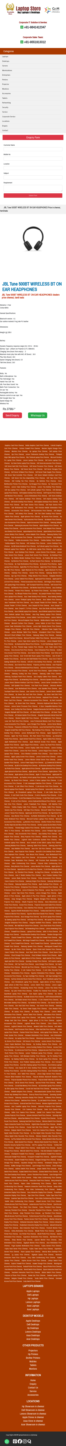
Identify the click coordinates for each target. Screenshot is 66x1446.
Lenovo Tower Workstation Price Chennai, (18, 626)
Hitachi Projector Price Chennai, (33, 902)
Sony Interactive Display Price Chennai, (40, 1192)
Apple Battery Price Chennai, (53, 531)
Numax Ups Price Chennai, (37, 1275)
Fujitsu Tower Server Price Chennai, (41, 1249)
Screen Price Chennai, (26, 905)
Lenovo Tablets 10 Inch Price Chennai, (48, 623)
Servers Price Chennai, (38, 573)
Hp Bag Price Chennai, (42, 872)
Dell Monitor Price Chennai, (20, 588)
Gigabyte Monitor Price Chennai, (35, 1243)
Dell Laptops (33, 1294)
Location (6, 164)
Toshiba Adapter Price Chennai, (15, 543)
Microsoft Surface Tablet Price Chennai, (37, 638)
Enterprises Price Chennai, (29, 887)
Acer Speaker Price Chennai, (48, 688)
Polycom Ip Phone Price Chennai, (16, 1275)
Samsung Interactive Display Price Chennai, (29, 1097)
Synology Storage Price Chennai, (37, 961)
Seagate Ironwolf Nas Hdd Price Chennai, (18, 730)
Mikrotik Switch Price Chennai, (30, 1151)
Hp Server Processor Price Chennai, (16, 671)
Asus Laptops (33, 1305)
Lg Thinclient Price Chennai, (51, 1213)
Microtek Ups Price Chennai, (31, 967)
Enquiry (4, 126)
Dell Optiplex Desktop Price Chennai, (31, 493)
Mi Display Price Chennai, (41, 1012)
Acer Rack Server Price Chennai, (37, 952)
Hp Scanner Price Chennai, (48, 564)
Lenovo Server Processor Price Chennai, (24, 706)
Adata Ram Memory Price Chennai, (29, 1118)
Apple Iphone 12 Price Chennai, (50, 982)
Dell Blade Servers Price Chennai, (26, 1000)
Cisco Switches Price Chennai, (34, 908)
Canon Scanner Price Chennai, (15, 881)
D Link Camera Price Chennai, (31, 970)
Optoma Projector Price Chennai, (15, 1115)
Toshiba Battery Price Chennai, (51, 540)
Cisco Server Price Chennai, (14, 908)
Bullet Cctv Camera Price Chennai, (24, 1112)
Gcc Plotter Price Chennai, (27, 1234)
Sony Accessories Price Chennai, (22, 537)
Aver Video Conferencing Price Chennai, (41, 1189)
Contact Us (33, 1387)
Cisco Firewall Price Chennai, (20, 943)
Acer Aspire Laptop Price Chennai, (41, 994)
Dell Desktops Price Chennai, (36, 543)
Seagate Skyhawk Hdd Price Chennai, (17, 712)
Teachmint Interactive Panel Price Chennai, (26, 1272)
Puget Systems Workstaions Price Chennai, (26, 1246)
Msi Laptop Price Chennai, (53, 920)
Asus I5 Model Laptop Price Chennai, (50, 611)
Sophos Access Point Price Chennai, (34, 1260)
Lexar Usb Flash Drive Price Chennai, (17, 721)
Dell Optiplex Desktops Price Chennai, (46, 502)
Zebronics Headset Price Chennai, (51, 668)
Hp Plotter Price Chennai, (13, 768)
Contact (5, 130)
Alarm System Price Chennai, (24, 1142)
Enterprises (6, 75)
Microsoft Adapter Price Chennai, (29, 620)
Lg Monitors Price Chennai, (32, 822)
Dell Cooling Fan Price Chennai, (24, 481)
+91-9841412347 (35, 27)
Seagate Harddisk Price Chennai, (41, 923)
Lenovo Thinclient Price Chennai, (37, 1175)
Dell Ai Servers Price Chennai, (25, 1083)
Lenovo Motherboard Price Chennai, (34, 733)
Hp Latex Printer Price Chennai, (21, 991)
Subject (6, 173)
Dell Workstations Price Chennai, (23, 508)
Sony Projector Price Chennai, (14, 929)
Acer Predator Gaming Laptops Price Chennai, (35, 1062)
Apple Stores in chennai (33, 1417)
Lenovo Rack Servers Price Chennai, (37, 555)
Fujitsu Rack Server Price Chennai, (16, 1249)
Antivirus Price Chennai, (12, 1100)
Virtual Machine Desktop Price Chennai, (33, 934)
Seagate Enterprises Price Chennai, (17, 923)
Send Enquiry (12, 415)
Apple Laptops (33, 1291)
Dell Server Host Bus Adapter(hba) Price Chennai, (29, 478)
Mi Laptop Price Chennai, (21, 1012)
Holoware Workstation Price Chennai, (37, 1035)
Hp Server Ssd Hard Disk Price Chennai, (29, 694)
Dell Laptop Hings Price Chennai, (15, 585)
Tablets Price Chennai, (12, 517)
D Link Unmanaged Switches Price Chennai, (37, 783)
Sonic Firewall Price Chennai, (40, 943)
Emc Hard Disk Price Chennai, (25, 1006)
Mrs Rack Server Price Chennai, (41, 736)
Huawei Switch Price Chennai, (28, 1172)
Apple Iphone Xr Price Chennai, (32, 958)
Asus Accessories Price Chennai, (26, 834)
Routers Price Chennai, (48, 1118)
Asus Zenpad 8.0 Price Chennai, (39, 605)
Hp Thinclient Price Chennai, (24, 872)
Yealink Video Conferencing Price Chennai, (20, 1201)
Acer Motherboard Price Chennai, (26, 688)
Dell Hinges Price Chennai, (52, 582)
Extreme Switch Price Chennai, (48, 1172)
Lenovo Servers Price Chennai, (46, 552)
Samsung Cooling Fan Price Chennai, (25, 674)
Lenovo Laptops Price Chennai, (33, 460)
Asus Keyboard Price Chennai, (15, 854)
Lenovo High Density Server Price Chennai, (47, 626)
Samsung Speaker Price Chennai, (32, 946)
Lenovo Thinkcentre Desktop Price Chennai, (40, 454)
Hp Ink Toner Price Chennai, (38, 671)
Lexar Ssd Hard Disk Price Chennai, (50, 727)
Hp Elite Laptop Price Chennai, (15, 1089)
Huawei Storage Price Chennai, (43, 1263)
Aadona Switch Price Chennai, (25, 1169)
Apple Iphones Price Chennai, (31, 517)
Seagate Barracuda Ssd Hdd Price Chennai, (47, 709)
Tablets (4, 98)
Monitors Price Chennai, (20, 451)
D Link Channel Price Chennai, (49, 1000)
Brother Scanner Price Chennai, (51, 828)
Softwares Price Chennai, (53, 1097)
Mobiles (33, 1361)
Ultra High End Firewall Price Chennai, (45, 937)
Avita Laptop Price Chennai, (49, 1032)
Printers (5, 80)
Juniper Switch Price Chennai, (47, 1169)
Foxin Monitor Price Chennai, (14, 1269)
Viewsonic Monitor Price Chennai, (15, 914)
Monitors (5, 89)
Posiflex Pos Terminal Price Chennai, (45, 991)
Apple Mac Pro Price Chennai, (29, 567)
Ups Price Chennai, (18, 454)
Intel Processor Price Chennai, (25, 1029)
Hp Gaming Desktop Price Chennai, (23, 1059)
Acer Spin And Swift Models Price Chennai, (34, 659)
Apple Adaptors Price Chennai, (49, 525)
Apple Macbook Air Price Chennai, (33, 570)
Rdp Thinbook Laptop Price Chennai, (38, 457)
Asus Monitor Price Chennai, (20, 816)
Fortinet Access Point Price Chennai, (41, 1216)
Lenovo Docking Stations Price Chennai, (39, 1047)
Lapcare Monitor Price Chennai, (46, 1240)
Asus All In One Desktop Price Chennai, (48, 851)
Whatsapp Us (38, 415)
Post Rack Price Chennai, (40, 685)
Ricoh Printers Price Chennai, (15, 1053)
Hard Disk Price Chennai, (32, 629)
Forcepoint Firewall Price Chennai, (39, 1157)
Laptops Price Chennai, (34, 931)
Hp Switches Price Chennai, (47, 481)
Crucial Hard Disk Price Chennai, (38, 1127)
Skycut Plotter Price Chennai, (52, 1266)
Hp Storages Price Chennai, (38, 484)
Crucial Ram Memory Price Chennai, (26, 1086)
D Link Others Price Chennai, (25, 786)
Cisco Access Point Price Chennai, (22, 650)
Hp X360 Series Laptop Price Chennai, (39, 549)
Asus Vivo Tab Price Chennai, (42, 848)
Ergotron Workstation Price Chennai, (43, 973)
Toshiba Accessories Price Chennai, (28, 540)
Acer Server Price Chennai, (23, 665)
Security (5, 107)
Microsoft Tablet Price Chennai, (51, 810)
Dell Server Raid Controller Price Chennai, (19, 475)
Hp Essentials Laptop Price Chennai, (50, 1086)
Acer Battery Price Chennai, (13, 531)
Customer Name (9, 145)
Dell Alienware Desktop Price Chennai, (33, 1056)
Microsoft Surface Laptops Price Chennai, (41, 819)
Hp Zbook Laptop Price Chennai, (47, 1059)
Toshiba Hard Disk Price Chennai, (50, 911)
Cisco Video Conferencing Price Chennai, (48, 1198)
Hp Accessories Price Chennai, (34, 519)
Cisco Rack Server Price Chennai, (50, 926)
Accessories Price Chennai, (20, 511)
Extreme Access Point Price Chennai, (16, 1204)
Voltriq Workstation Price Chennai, (22, 1231)
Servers (5, 66)
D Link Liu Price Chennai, (19, 801)
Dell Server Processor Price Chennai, (42, 466)
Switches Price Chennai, (29, 1100)
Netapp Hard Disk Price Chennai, (16, 1020)
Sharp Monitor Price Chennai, (23, 1240)
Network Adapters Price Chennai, (22, 1092)
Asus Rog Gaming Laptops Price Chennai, (47, 614)
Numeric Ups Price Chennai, (14, 810)
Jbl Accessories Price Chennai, (47, 857)
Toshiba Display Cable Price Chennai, (25, 807)
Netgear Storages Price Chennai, (45, 899)
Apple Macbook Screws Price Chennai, (43, 742)
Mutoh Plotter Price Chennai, (47, 1234)
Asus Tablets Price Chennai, (52, 600)
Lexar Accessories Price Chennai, (15, 724)
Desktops (5, 61)
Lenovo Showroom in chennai (33, 1413)
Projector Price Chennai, (49, 967)
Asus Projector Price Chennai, (25, 851)
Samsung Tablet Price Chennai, (37, 846)
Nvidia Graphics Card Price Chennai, (37, 445)
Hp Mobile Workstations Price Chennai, (44, 816)
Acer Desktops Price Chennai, (25, 552)
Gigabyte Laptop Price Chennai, (43, 1255)
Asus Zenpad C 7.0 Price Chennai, (26, 608)
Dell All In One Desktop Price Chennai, (40, 662)
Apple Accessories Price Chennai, (38, 522)
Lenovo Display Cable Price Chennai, (37, 748)
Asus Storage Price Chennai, (30, 917)
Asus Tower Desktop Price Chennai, (35, 597)
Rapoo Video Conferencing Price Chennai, (36, 1183)
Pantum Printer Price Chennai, (30, 1032)
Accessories (6, 94)
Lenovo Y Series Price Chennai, (15, 813)
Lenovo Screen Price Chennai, (46, 757)
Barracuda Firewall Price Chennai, (16, 1157)
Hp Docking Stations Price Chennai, (45, 1044)
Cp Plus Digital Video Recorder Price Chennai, (46, 1133)
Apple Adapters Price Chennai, (33, 531)
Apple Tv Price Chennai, (43, 774)
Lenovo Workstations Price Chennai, (36, 496)
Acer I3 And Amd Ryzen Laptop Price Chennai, (35, 656)
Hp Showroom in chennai (33, 1406)
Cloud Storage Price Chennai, (21, 955)
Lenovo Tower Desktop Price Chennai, (24, 487)
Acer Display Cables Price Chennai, (46, 677)
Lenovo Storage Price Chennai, (46, 893)
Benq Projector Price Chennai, (31, 837)
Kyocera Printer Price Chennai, (46, 1083)
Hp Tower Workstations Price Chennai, (27, 564)
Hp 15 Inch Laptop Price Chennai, (50, 917)
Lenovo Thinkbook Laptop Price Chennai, (39, 1053)
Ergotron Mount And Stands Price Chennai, (41, 914)
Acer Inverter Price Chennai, (36, 691)
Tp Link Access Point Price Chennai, (26, 1050)
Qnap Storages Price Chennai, (22, 899)
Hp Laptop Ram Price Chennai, (25, 1038)
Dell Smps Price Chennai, (32, 810)
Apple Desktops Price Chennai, (49, 884)
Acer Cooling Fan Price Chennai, (22, 709)
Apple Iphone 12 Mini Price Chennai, (17, 985)
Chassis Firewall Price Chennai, (21, 937)
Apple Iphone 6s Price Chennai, (51, 768)
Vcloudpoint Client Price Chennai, (50, 632)
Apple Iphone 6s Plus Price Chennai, (16, 771)
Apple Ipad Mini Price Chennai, (15, 961)
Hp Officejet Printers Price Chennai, (26, 594)
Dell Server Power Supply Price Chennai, (48, 472)
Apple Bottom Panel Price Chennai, (31, 739)
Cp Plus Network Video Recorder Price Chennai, (26, 1139)
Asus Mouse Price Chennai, (35, 854)
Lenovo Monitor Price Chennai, (41, 866)
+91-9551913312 (35, 42)
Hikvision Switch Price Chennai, (52, 1121)
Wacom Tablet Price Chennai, (33, 1014)
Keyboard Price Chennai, (51, 697)
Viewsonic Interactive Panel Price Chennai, (38, 1186)
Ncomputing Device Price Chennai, (32, 988)
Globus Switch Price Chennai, (51, 1272)
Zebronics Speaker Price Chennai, (50, 680)
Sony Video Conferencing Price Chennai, (42, 1258)
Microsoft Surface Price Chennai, (23, 623)
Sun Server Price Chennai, (46, 1006)
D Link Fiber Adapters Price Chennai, (30, 798)
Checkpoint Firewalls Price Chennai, (23, 1154)
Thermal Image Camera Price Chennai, (27, 828)
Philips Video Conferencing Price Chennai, (47, 1177)
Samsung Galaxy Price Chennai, (44, 635)
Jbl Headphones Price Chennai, (51, 718)
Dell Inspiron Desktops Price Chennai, (29, 499)
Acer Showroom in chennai (33, 1424)
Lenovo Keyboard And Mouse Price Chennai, (42, 801)
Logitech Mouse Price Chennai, (36, 1023)
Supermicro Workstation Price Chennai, (36, 1237)
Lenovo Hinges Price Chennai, (48, 751)
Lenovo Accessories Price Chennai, (31, 528)
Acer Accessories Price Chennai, (15, 522)
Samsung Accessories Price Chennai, (27, 525)
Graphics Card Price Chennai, (15, 445)
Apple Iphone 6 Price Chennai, (31, 768)
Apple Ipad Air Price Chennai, (52, 958)
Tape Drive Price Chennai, (36, 1195)
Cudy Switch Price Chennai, (32, 1281)
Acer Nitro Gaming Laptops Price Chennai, (33, 1065)
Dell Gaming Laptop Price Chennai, (49, 1017)
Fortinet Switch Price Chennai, (21, 1177)
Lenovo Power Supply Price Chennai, (32, 763)
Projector (5, 84)
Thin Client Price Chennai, (29, 1207)
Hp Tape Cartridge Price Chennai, (34, 976)
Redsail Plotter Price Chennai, (32, 1266)
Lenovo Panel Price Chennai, (14, 748)
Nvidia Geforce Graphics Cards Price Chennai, (26, 697)
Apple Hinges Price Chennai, (30, 745)
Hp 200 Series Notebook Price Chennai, (23, 546)
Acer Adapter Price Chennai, (52, 528)
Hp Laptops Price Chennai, (39, 451)
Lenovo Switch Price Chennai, (41, 985)
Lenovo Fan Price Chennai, (29, 751)
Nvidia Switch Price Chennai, (46, 1148)
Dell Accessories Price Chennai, (42, 511)
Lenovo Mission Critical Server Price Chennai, (40, 760)
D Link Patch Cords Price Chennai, (22, 795)
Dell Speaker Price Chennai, (21, 685)
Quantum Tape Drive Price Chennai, (22, 1198)
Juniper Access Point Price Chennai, (41, 1204)
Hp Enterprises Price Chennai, (48, 887)
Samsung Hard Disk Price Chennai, (30, 1121)
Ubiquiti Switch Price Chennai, (25, 1148)
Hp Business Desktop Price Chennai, (50, 765)
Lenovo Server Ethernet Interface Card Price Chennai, (22, 683)
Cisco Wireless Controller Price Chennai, (34, 754)
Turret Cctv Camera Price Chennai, (43, 1130)
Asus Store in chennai (33, 1421)
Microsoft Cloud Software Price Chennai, (18, 635)
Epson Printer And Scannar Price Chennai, (47, 949)
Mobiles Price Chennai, (50, 837)
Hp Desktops (33, 1328)
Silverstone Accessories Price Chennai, (48, 1038)
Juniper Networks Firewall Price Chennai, (48, 1154)
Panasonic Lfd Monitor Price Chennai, (27, 727)
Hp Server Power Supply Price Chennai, (34, 1009)
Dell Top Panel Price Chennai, (24, 964)
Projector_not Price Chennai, (42, 665)
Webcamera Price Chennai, (52, 1014)
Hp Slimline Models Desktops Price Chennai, (27, 558)
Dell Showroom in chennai (33, 1410)
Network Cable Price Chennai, (44, 1026)
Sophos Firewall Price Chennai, (21, 1263)
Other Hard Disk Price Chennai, (46, 1029)
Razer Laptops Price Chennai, (31, 1252)
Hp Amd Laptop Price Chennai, (35, 789)
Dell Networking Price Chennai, (35, 929)
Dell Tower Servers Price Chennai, (33, 505)
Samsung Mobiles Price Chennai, (15, 846)
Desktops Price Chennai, (20, 573)
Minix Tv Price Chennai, (13, 831)
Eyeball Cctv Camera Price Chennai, (49, 1112)
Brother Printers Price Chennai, (51, 822)
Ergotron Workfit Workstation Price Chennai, (25, 911)
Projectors (33, 1350)
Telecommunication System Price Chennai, (47, 1092)
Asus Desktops (33, 1335)
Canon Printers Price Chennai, (15, 952)
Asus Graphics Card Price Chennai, (24, 857)
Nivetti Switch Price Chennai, (33, 1269)
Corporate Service (8, 117)
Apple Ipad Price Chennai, (43, 579)
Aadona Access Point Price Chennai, (17, 1180)
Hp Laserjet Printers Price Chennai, (50, 594)
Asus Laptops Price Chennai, (14, 597)
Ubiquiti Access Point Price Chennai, (48, 1201)
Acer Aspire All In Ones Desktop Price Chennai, (32, 1068)
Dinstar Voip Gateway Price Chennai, (16, 1095)
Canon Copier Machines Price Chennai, (18, 1044)
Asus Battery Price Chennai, (48, 834)
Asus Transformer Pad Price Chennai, (17, 602)
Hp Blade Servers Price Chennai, (34, 997)
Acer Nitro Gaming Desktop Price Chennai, (33, 1071)
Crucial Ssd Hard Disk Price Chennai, (38, 1089)
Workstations (7, 70)
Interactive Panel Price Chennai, (40, 1180)
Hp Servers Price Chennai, (50, 517)
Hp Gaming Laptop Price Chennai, (16, 920)
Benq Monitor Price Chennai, (20, 866)
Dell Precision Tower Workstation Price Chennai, (33, 858)
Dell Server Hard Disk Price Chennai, (17, 466)
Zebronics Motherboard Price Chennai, (27, 668)
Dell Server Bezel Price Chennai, (32, 469)
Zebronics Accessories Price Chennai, (36, 700)
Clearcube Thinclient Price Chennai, (40, 1210)
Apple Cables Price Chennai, (52, 739)
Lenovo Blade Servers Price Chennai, (24, 878)
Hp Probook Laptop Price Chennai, (48, 546)
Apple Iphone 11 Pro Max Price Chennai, (30, 869)
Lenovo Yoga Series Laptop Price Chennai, (32, 641)
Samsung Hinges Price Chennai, (36, 881)
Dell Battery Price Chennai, (24, 514)
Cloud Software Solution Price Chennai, (44, 955)
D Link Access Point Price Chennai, (47, 786)
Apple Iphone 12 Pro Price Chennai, (42, 1020)
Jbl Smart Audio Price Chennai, (40, 712)
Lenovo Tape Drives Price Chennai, (23, 893)
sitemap (34, 1435)
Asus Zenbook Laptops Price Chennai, (18, 614)
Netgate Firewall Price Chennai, (23, 1278)
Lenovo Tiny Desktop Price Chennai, (49, 487)
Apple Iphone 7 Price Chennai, (38, 771)
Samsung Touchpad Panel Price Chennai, (19, 677)
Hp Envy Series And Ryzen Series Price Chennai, (26, 979)
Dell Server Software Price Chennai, (22, 472)
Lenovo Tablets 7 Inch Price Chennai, (38, 617)
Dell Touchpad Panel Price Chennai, (38, 585)
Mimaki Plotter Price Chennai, (45, 1231)
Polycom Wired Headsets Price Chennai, (18, 1077)
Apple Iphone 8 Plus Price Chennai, (34, 896)
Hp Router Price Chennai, (20, 780)
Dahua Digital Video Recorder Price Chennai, (20, 1136)
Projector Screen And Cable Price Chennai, (48, 905)
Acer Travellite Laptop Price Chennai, (24, 1106)
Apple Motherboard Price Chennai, (17, 742)
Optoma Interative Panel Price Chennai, (39, 1115)
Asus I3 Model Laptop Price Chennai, (26, 611)
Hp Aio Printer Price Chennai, (22, 949)
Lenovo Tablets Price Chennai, (24, 579)
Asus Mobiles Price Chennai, (21, 848)
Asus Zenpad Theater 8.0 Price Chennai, (44, 602)
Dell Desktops (33, 1324)
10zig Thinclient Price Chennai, (30, 1213)
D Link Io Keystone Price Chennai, (46, 795)
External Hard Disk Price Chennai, (30, 1103)
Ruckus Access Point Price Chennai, (36, 1219)
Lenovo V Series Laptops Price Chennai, (43, 780)
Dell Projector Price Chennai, (52, 493)
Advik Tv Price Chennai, (50, 931)
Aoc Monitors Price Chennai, (31, 831)
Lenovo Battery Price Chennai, (15, 534)
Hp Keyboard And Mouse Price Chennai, (27, 644)
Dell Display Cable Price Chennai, (50, 807)
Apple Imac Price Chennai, (48, 567)
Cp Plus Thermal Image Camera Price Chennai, (28, 647)
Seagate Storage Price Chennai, (45, 1160)
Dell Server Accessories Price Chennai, (49, 463)
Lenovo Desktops (33, 1331)
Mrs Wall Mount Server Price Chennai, (27, 926)
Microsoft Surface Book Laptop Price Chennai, (21, 1017)
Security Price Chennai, (13, 1109)
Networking (6, 103)
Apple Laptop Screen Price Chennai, (23, 757)
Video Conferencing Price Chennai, (24, 863)
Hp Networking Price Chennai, (29, 680)
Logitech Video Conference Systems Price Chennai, (40, 840)
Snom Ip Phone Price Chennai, (39, 1095)
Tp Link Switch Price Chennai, (47, 1100)
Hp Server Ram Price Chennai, (25, 703)
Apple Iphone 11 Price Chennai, (25, 774)
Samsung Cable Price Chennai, (50, 674)
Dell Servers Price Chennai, (32, 1041)
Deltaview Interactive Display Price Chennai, (34, 1222)
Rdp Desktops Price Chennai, (41, 730)
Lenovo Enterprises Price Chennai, (33, 890)
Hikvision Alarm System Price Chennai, (46, 1142)
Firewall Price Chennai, (18, 931)
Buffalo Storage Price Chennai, (21, 1166)
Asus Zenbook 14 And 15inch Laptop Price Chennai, (44, 843)
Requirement (8, 182)
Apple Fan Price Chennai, (20, 736)
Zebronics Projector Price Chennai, (49, 1106)
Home (33, 1380)
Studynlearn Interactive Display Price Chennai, (34, 1225)
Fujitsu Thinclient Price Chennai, (50, 1207)
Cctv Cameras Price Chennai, (33, 1109)
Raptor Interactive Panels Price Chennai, (18, 1124)
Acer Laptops (33, 1309)
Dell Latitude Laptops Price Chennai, (39, 490)
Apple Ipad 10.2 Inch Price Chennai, (36, 813)
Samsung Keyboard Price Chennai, (26, 884)
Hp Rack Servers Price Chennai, (40, 561)
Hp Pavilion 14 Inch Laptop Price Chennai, (33, 777)
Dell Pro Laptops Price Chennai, (42, 1145)
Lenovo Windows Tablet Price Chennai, (25, 632)
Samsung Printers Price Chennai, (15, 617)
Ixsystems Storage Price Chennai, (32, 1163)
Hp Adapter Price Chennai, (53, 519)
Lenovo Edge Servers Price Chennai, (49, 1074)
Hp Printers (33, 1354)
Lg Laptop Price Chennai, (21, 1255)
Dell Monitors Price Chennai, (14, 496)
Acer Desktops (33, 1339)
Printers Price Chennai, (23, 591)
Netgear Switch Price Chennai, (21, 1130)
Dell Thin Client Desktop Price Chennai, (48, 514)
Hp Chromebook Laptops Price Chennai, (29, 792)
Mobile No (7, 154)
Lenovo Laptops (33, 1302)
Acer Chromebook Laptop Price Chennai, (25, 982)
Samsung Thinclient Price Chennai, (16, 1210)
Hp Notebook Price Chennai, (37, 1003)
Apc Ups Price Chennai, (19, 576)
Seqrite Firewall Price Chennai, (25, 1160)
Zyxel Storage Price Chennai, (42, 1166)
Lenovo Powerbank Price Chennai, (36, 804)
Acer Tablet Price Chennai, (27, 1074)
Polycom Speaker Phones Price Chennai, (24, 1080)
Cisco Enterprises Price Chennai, (45, 650)
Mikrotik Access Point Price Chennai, (16, 1216)
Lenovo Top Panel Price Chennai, (50, 745)
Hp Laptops (33, 1298)
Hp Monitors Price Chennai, (20, 561)
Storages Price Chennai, (13, 629)
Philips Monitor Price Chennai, (38, 576)
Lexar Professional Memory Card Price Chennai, (45, 721)
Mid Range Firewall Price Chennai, (34, 940)
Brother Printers (33, 1357)
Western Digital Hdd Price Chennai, (28, 718)
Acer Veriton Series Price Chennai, (39, 653)
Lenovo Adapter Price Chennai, (36, 534)
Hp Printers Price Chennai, (40, 591)
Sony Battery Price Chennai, (43, 537)
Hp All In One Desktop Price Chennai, (26, 765)
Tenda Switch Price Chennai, (45, 1278)
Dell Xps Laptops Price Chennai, (15, 490)
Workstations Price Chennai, (20, 973)
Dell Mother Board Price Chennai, (41, 588)
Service (5, 112)
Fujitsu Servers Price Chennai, (51, 1246)
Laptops (5, 57)
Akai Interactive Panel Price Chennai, (33, 1228)
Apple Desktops (33, 1320)
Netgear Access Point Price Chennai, (50, 1050)
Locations (5, 121)
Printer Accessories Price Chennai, (32, 582)
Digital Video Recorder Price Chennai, (44, 1124)
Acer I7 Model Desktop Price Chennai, (29, 875)
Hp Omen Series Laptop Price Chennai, (23, 463)
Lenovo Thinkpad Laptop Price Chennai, (28, 600)
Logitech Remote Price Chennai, (22, 1026)
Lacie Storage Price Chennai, (36, 724)
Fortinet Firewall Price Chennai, (30, 448)
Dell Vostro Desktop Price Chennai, (22, 502)
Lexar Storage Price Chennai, (45, 964)
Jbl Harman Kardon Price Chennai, (26, 715)
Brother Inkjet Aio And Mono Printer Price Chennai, (21, 825)
